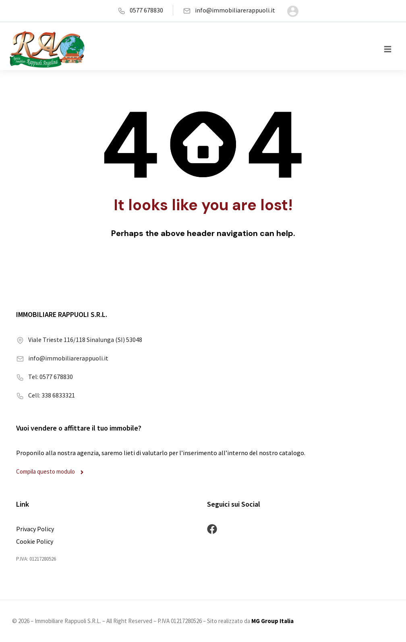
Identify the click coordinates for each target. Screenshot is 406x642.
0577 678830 (140, 10)
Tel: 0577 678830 (44, 376)
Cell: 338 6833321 (45, 394)
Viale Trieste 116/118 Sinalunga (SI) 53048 (79, 339)
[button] (387, 49)
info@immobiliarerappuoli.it (229, 10)
